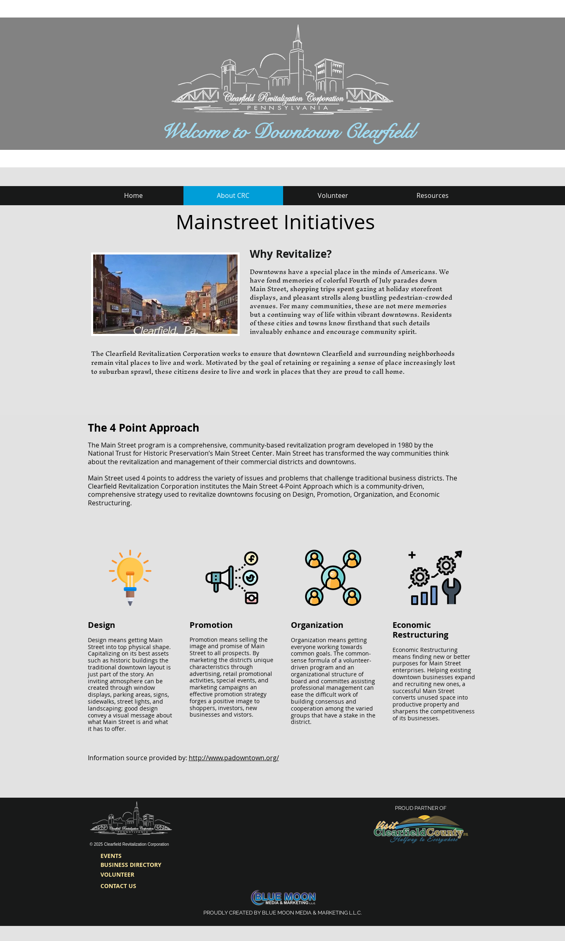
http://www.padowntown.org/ (234, 757)
